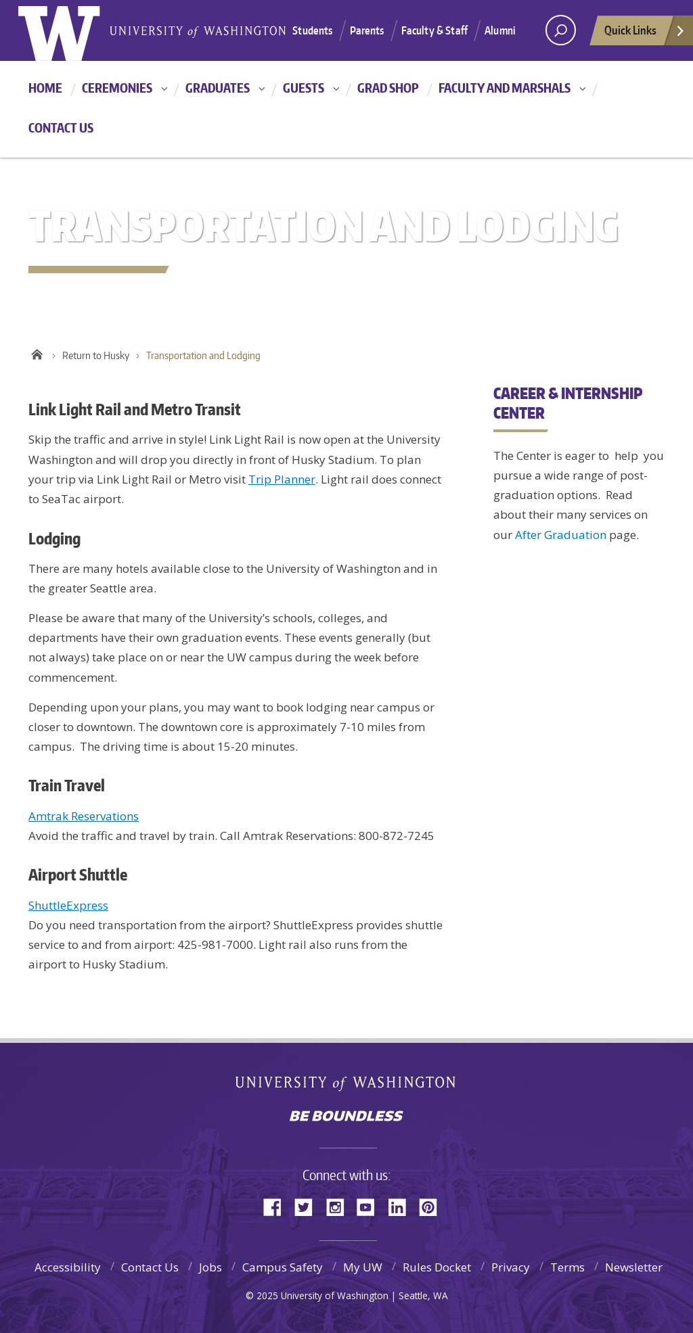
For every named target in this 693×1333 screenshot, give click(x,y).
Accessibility (68, 1267)
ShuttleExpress (68, 905)
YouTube (371, 1206)
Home (45, 87)
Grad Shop (388, 87)
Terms (567, 1267)
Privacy (510, 1267)
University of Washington (346, 1086)
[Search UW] (560, 30)
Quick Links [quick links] (645, 33)
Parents (367, 30)
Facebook (277, 1206)
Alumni (500, 30)
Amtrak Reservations (83, 816)
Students (312, 30)
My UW (362, 1267)
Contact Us (60, 127)
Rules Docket (437, 1267)
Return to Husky (95, 355)
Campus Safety (282, 1267)
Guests (303, 87)
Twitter (308, 1206)
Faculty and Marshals (505, 87)
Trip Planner (281, 479)
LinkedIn (402, 1206)
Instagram (340, 1206)
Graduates (217, 87)
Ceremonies (117, 87)
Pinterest (433, 1206)
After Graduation (560, 534)
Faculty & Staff (434, 30)
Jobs (210, 1267)
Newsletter (634, 1267)
